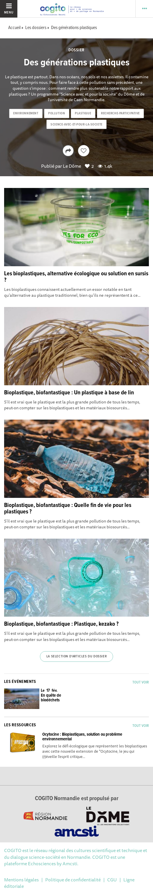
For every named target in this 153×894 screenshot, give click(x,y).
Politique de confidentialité (73, 879)
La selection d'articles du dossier (76, 656)
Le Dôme (72, 166)
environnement (25, 113)
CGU (112, 879)
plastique (83, 113)
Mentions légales (21, 879)
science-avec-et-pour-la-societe (76, 125)
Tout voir (140, 682)
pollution (56, 113)
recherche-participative (120, 113)
